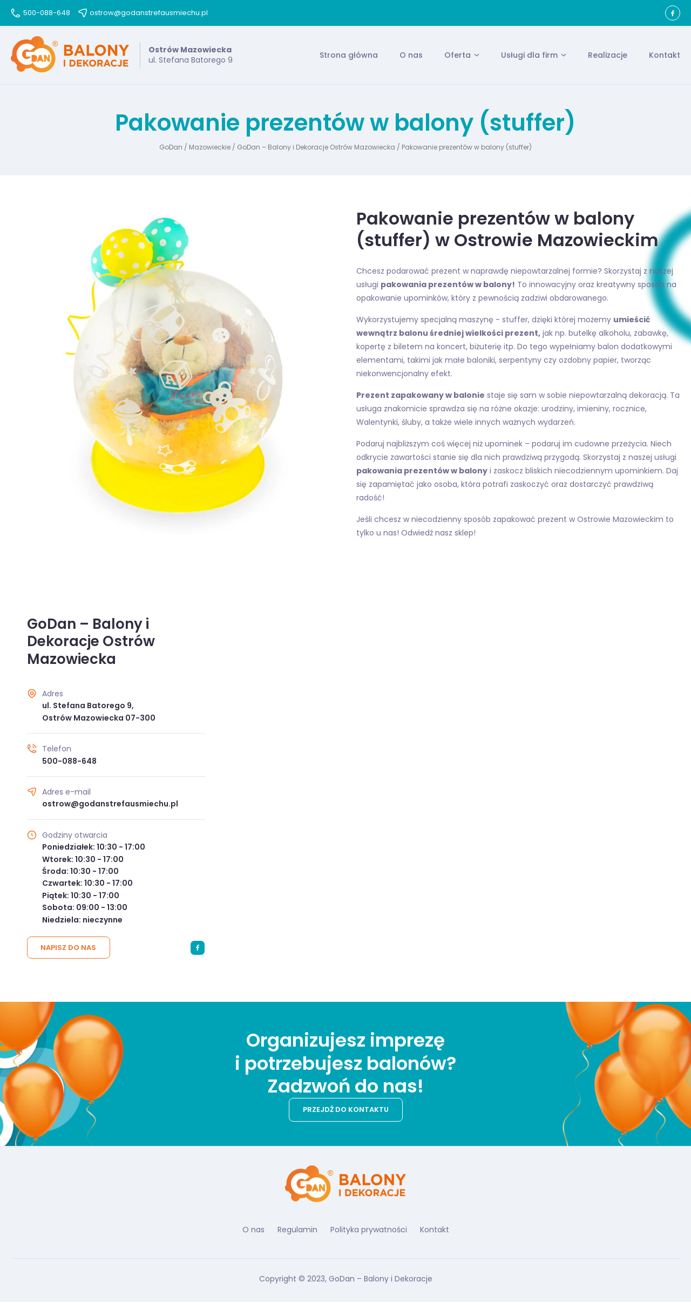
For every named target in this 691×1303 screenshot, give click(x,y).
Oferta (457, 55)
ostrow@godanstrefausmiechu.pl (143, 13)
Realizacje (607, 55)
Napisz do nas (69, 949)
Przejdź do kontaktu (346, 1111)
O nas (411, 55)
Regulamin (297, 1230)
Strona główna (349, 55)
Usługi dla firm (529, 55)
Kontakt (664, 55)
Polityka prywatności (368, 1230)
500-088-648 (40, 13)
